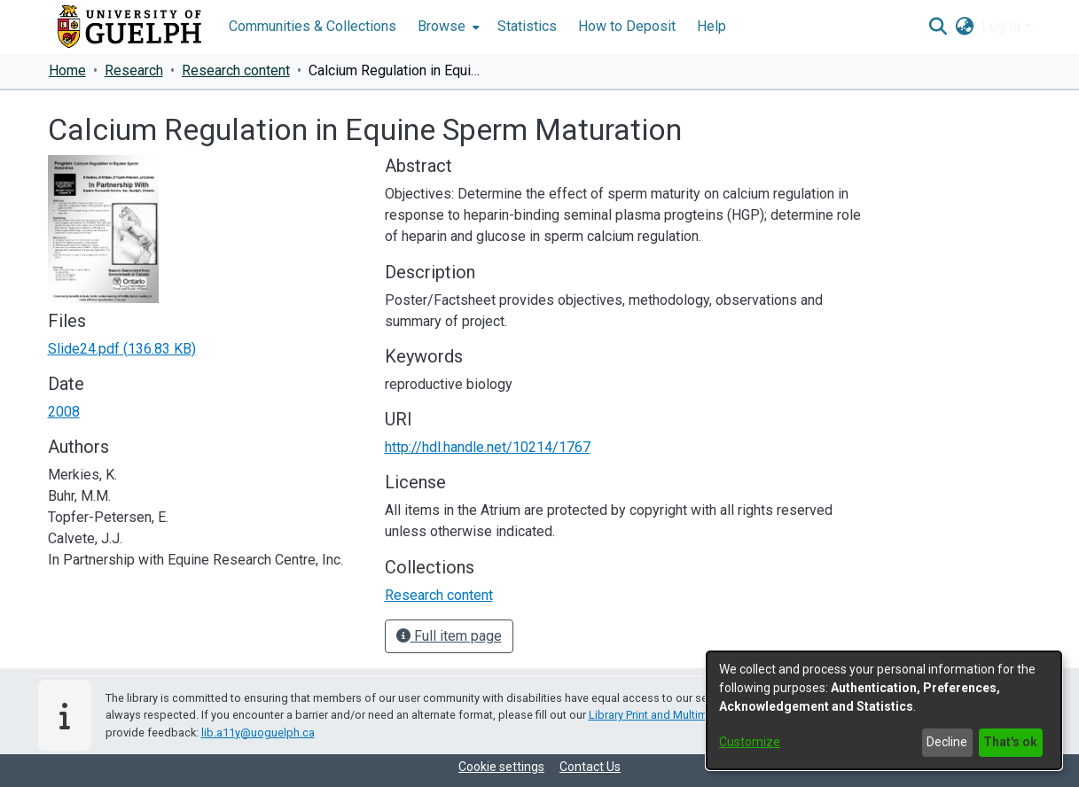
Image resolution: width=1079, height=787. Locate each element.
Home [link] (67, 70)
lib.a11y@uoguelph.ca (258, 732)
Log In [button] (1002, 26)
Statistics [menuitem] (527, 26)
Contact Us (590, 767)
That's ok (1010, 742)
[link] (122, 348)
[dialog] (884, 710)
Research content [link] (236, 70)
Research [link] (134, 70)
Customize (749, 742)
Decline (947, 742)
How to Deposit (627, 26)
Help (711, 26)
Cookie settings (501, 767)
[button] (938, 26)
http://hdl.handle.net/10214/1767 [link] (487, 447)
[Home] (129, 26)
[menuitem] (447, 26)
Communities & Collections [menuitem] (312, 26)
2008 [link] (64, 411)
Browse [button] (441, 26)
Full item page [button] (449, 635)
